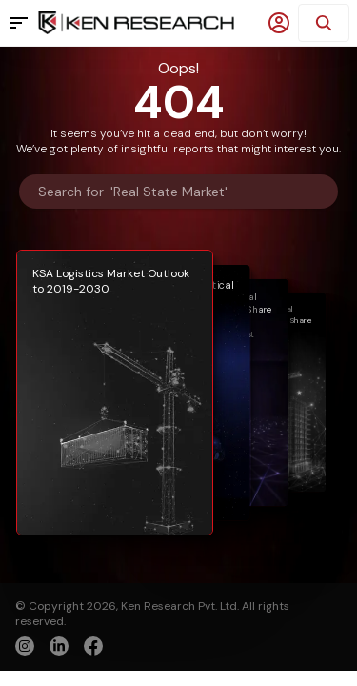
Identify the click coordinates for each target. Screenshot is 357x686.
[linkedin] (59, 646)
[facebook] (93, 648)
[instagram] (24, 646)
